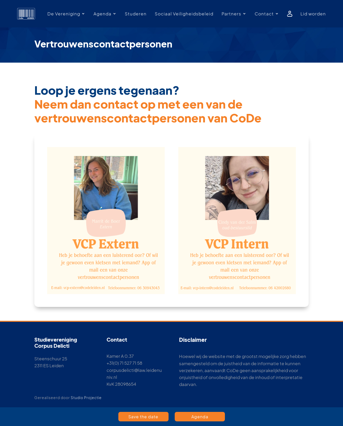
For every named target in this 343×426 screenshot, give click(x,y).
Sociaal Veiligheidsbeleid (184, 13)
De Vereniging (63, 13)
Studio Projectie (86, 397)
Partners (231, 13)
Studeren (136, 13)
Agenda (102, 13)
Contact (264, 13)
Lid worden (313, 13)
